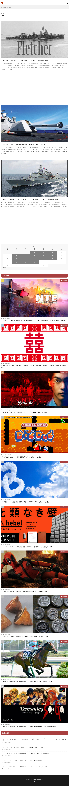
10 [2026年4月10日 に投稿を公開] (52, 255)
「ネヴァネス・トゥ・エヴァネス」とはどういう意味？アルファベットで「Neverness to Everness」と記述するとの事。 (34, 320)
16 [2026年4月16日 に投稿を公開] (43, 258)
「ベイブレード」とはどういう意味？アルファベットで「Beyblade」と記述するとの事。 (25, 636)
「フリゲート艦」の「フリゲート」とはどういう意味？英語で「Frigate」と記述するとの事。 (30, 199)
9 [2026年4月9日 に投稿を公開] (43, 255)
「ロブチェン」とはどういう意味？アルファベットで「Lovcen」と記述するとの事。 (23, 747)
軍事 (10, 7)
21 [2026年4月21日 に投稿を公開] (25, 262)
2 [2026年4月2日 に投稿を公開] (43, 252)
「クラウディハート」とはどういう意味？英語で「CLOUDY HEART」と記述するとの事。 (25, 502)
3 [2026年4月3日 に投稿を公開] (52, 252)
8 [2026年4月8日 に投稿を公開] (34, 255)
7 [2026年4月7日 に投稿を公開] (25, 255)
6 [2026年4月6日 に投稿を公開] (16, 255)
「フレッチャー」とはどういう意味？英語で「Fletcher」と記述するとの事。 (25, 60)
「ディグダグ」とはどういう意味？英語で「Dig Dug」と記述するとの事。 (21, 457)
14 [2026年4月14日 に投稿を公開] (25, 258)
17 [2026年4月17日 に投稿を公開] (52, 258)
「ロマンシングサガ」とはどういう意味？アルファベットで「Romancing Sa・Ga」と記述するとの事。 (29, 726)
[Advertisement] (35, 88)
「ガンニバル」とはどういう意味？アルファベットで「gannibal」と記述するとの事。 (24, 412)
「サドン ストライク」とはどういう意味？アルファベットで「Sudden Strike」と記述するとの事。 (26, 753)
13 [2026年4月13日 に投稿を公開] (16, 258)
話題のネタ (64, 280)
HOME (4, 7)
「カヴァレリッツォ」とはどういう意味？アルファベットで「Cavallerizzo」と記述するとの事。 (27, 681)
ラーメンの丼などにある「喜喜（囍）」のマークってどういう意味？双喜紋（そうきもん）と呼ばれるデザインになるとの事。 (33, 366)
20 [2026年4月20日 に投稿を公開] (16, 262)
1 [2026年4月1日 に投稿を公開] (34, 252)
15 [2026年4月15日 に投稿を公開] (34, 258)
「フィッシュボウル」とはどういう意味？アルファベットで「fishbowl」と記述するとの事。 (25, 767)
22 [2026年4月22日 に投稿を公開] (34, 262)
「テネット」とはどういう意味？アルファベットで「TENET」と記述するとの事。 (22, 760)
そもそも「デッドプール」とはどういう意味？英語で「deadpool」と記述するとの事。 (24, 591)
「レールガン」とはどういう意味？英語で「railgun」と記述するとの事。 (24, 144)
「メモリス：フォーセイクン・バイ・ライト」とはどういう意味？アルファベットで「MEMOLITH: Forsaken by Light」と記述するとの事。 (34, 739)
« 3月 (4, 267)
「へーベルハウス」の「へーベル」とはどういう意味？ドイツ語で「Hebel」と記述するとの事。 (27, 547)
